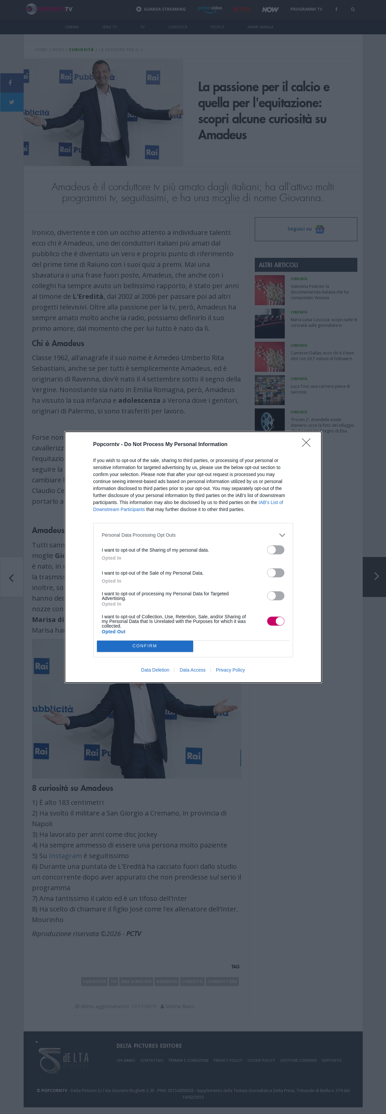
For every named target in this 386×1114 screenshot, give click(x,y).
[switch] (275, 549)
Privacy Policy (230, 670)
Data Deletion (155, 670)
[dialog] (193, 557)
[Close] (308, 444)
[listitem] (193, 535)
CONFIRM (145, 645)
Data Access (192, 670)
